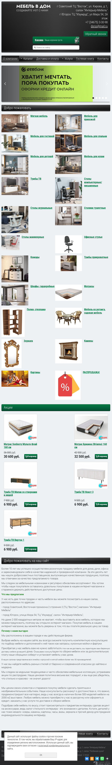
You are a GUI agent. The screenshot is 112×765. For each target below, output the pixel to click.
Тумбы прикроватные (96, 257)
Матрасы (89, 286)
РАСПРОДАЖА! (91, 372)
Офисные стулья (93, 236)
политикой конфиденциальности (54, 745)
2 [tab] (96, 98)
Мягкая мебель (39, 115)
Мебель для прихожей (90, 117)
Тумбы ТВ (35, 178)
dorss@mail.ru (99, 26)
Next (107, 84)
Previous (5, 84)
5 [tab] (106, 98)
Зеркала (28, 340)
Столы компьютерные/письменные (93, 182)
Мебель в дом (33, 6)
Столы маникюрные (33, 236)
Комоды (35, 257)
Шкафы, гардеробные (42, 286)
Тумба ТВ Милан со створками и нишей (20, 506)
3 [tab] (99, 98)
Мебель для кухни (94, 156)
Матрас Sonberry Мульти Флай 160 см (20, 452)
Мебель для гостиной (42, 136)
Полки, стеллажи (36, 309)
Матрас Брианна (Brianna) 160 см (90, 452)
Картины (35, 372)
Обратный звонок (95, 34)
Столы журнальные (41, 207)
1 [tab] (93, 98)
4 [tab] (103, 98)
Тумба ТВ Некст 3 (83, 504)
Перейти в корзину (78, 40)
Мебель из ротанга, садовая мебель (94, 311)
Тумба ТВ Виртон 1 (14, 558)
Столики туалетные (95, 207)
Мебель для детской (41, 156)
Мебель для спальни (95, 136)
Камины (88, 340)
